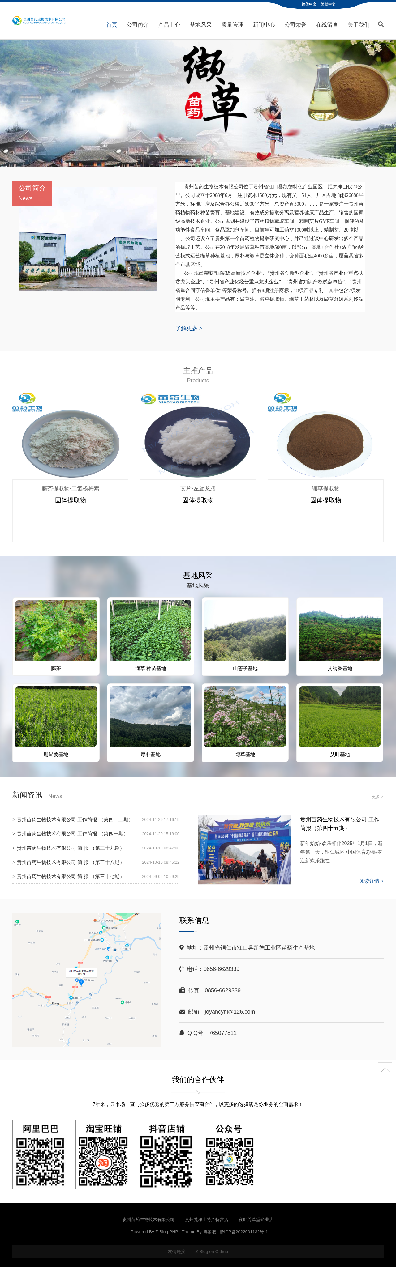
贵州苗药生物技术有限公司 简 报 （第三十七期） (71, 876)
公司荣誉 (295, 24)
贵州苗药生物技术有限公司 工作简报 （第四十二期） (75, 819)
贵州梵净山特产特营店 (206, 1218)
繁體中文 (328, 4)
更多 (378, 796)
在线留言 (327, 24)
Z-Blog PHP (166, 1231)
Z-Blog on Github (211, 1250)
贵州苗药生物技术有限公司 (39, 21)
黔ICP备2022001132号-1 (244, 1231)
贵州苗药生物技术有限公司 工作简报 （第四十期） (72, 833)
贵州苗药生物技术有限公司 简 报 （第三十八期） (71, 862)
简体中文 (309, 4)
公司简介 (138, 24)
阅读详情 (371, 880)
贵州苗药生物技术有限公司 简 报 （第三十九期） (71, 847)
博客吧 (209, 1231)
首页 (111, 24)
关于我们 (358, 24)
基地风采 (201, 24)
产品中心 (169, 24)
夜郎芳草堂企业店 (256, 1218)
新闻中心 (264, 24)
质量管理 (232, 24)
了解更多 (188, 328)
